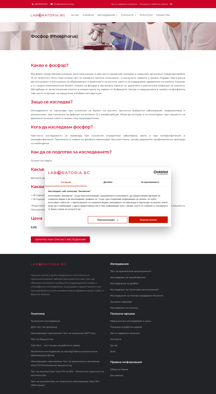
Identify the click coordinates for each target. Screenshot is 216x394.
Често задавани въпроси (125, 333)
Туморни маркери (121, 301)
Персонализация (107, 220)
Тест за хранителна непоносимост (130, 271)
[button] (171, 4)
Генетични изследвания (45, 321)
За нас (114, 345)
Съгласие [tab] (66, 182)
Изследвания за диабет (124, 283)
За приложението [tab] (150, 182)
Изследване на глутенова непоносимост (134, 289)
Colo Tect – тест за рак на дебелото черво (55, 345)
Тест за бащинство (42, 339)
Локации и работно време (126, 327)
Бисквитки (116, 375)
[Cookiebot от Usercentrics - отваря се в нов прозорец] (155, 173)
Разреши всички (148, 220)
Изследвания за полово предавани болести (136, 295)
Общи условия (119, 369)
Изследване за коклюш (124, 308)
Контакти (115, 339)
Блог (113, 351)
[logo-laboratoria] (48, 14)
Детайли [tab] (108, 182)
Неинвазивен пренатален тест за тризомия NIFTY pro (63, 333)
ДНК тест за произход (44, 327)
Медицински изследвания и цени (130, 321)
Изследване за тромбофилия (127, 277)
